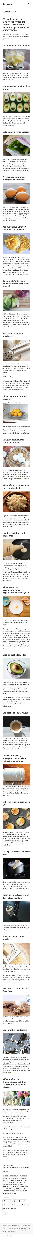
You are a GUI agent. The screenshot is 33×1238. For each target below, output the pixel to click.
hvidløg (18, 1228)
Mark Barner (16, 1225)
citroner (11, 1228)
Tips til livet (5, 1227)
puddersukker (17, 1230)
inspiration (24, 1225)
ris (21, 1230)
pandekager (7, 1230)
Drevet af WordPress (8, 1236)
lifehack (25, 1228)
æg (22, 1227)
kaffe (22, 1228)
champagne (5, 1228)
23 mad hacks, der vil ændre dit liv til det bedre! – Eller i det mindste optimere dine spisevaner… (16, 24)
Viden (10, 1227)
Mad (29, 1225)
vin (3, 1231)
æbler (20, 1227)
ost (3, 1230)
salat (24, 1230)
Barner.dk (7, 4)
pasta (12, 1230)
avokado (16, 1227)
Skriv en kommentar (11, 1231)
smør (27, 1230)
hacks (14, 1228)
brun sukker (26, 1227)
